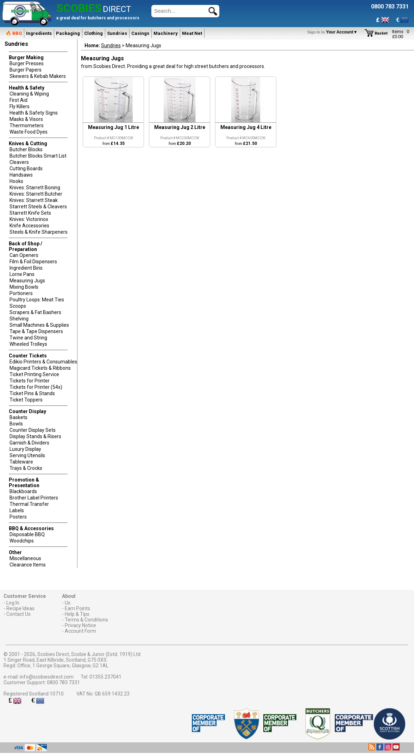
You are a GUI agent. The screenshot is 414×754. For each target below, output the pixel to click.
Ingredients (39, 33)
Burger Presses (27, 63)
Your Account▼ (333, 32)
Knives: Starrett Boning (35, 187)
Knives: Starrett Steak (34, 200)
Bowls (16, 424)
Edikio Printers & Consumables (43, 361)
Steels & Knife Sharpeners (39, 232)
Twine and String (28, 338)
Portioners (21, 293)
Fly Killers (20, 106)
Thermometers (27, 125)
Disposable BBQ (27, 534)
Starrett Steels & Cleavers (38, 206)
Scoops (18, 306)
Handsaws (21, 175)
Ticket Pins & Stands (32, 393)
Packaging (68, 33)
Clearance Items (28, 565)
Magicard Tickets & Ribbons (40, 368)
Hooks (16, 181)
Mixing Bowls (24, 287)
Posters (18, 517)
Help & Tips (77, 614)
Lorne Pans (22, 274)
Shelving (19, 318)
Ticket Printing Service (34, 374)
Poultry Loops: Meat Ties (37, 299)
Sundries (117, 33)
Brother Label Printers (34, 498)
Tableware (21, 462)
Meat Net (192, 33)
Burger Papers (26, 70)
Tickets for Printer (30, 381)
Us (67, 603)
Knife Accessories (29, 225)
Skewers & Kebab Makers (38, 76)
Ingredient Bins (26, 268)
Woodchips (22, 541)
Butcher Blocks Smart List (38, 156)
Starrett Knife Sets (30, 213)
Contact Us (18, 614)
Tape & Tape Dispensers (36, 331)
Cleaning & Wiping (29, 94)
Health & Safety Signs (34, 113)
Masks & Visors (26, 119)
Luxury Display (25, 449)
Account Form (80, 631)
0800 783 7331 (63, 682)
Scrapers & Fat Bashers (35, 312)
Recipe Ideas (20, 608)
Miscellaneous (25, 558)
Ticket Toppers (26, 400)
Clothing (93, 33)
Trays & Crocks (26, 468)
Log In (12, 603)
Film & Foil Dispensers (33, 261)
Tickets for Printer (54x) (36, 387)
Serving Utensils (27, 455)
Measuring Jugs (27, 280)
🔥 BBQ (14, 33)
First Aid (18, 100)
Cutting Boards (26, 168)
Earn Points (77, 608)
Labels (17, 510)
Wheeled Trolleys (28, 344)
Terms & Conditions (86, 620)
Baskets (18, 417)
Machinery (165, 33)
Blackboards (23, 491)
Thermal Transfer (29, 504)
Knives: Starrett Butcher (36, 194)
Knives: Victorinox (29, 219)
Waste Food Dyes (29, 132)
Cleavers (19, 162)
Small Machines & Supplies (39, 325)
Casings (140, 33)
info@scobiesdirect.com (47, 677)
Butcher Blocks (26, 149)
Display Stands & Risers (35, 436)
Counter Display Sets (33, 430)
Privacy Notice (80, 625)
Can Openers (24, 255)
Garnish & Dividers (29, 443)
